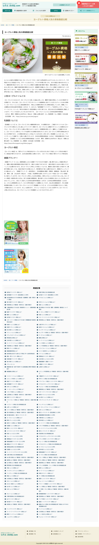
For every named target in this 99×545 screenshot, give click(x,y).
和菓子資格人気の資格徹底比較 (47, 292)
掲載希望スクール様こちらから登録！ (88, 5)
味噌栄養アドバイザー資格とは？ (15, 359)
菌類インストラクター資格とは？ (47, 478)
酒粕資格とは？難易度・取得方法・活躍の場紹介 (51, 462)
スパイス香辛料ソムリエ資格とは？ (48, 351)
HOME (2, 25)
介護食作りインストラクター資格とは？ (49, 376)
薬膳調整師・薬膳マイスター (46, 361)
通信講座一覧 (32, 534)
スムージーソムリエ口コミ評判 (15, 436)
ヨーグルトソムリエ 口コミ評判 (47, 447)
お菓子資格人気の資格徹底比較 (15, 455)
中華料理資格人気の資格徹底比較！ (16, 496)
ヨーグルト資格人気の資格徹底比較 (48, 455)
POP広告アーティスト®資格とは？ (85, 109)
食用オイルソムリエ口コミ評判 (47, 394)
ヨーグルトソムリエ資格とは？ (15, 417)
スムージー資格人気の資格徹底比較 (48, 441)
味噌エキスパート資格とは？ (46, 473)
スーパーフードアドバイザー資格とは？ (17, 511)
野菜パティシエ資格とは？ (13, 348)
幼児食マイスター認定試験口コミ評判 (48, 295)
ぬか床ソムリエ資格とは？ (13, 486)
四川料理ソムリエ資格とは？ (14, 330)
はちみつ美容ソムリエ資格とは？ (15, 484)
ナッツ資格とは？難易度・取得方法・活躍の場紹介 (52, 486)
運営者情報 (80, 536)
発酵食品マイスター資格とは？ (47, 356)
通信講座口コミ (57, 534)
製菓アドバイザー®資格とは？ (14, 312)
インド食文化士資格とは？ (45, 514)
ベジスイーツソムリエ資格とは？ (15, 376)
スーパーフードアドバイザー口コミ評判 (17, 452)
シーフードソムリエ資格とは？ (47, 340)
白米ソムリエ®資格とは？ (45, 410)
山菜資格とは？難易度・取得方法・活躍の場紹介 (19, 394)
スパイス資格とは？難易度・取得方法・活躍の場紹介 (20, 410)
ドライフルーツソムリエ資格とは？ (48, 348)
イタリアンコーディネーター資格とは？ (49, 400)
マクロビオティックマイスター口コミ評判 (49, 436)
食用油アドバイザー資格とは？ (15, 292)
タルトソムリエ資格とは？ (13, 493)
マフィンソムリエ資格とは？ (14, 332)
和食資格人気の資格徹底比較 (46, 433)
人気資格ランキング (64, 5)
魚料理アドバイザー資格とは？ (15, 501)
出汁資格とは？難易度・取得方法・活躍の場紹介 (19, 462)
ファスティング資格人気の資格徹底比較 (17, 473)
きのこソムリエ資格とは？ (13, 481)
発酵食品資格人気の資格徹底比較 (15, 447)
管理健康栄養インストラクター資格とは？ (49, 493)
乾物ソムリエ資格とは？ (45, 468)
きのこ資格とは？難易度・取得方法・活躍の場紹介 (52, 460)
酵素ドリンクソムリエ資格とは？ (15, 514)
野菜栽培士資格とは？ (12, 338)
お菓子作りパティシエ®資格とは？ (47, 324)
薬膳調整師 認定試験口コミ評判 (47, 415)
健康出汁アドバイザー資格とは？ (15, 444)
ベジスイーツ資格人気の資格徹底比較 (16, 404)
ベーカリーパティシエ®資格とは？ (15, 389)
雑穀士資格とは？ (43, 338)
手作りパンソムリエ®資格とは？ (47, 302)
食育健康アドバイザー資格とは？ (15, 384)
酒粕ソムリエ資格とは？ (45, 305)
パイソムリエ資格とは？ (45, 353)
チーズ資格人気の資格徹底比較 (47, 476)
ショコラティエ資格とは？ (13, 517)
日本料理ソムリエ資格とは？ (14, 340)
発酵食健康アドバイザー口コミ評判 (16, 441)
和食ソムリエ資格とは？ (45, 314)
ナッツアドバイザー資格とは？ (15, 509)
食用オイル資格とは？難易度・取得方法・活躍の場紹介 (21, 423)
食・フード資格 (10, 25)
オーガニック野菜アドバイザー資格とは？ (49, 312)
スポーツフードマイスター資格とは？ (48, 392)
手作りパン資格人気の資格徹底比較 (48, 378)
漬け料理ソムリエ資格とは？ (14, 361)
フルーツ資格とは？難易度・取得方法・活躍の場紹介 (52, 457)
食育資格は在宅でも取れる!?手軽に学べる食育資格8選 (20, 353)
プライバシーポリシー (83, 531)
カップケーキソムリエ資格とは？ (47, 330)
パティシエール (11, 364)
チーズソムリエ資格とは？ (45, 335)
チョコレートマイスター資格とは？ (48, 517)
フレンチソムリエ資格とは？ (46, 404)
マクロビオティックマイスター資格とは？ (49, 384)
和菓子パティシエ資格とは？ (14, 327)
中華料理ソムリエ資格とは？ (46, 417)
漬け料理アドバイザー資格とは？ (15, 302)
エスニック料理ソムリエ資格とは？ (16, 378)
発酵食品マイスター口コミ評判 (15, 439)
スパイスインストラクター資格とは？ (16, 431)
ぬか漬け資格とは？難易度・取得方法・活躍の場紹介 (20, 457)
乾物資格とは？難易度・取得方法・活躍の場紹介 (51, 496)
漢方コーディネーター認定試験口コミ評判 (49, 412)
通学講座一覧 (32, 531)
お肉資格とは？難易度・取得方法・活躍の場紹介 (19, 478)
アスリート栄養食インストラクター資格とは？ (51, 484)
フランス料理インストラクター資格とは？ (49, 439)
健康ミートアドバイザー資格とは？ (48, 501)
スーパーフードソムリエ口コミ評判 (48, 428)
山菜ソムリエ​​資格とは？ (13, 407)
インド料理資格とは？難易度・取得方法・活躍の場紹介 (53, 345)
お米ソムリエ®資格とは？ (13, 489)
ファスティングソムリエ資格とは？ (16, 470)
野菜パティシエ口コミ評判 (13, 420)
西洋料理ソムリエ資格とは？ (46, 420)
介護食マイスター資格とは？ (46, 364)
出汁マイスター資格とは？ (13, 499)
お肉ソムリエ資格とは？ (13, 386)
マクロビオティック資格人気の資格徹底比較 (50, 444)
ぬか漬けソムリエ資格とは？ (46, 397)
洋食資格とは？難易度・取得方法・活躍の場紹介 (19, 345)
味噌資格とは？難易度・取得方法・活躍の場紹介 (19, 305)
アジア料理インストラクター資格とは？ (49, 499)
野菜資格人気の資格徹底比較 (14, 465)
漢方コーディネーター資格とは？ (47, 431)
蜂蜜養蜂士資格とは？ (12, 371)
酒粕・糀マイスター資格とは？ (15, 356)
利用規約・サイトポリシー (84, 534)
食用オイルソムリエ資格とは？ (47, 327)
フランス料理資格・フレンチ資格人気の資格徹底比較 (52, 465)
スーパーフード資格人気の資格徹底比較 (49, 423)
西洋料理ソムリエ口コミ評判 (46, 449)
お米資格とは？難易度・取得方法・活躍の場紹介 (51, 511)
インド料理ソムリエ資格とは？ (47, 343)
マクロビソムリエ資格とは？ (46, 297)
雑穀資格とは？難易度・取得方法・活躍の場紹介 (51, 389)
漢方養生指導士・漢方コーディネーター (17, 415)
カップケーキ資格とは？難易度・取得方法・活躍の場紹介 (53, 332)
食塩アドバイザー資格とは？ (14, 381)
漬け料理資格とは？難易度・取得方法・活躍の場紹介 (20, 412)
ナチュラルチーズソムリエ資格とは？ (16, 335)
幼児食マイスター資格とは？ (14, 317)
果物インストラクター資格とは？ (15, 428)
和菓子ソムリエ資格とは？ (13, 324)
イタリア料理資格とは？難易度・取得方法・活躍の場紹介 (53, 425)
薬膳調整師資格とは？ (12, 351)
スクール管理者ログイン (89, 10)
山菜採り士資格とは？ (44, 367)
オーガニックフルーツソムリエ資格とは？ (49, 407)
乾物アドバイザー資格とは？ (14, 397)
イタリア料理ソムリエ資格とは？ (15, 392)
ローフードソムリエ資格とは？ (47, 470)
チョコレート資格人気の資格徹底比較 (48, 386)
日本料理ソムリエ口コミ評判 (46, 359)
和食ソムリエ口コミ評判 (13, 433)
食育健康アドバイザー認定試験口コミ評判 (17, 295)
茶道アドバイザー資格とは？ (83, 69)
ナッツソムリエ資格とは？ (45, 509)
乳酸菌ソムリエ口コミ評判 (13, 449)
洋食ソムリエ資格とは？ (13, 468)
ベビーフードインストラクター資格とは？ (49, 317)
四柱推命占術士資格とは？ (82, 128)
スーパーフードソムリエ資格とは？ (16, 343)
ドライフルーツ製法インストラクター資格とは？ (51, 381)
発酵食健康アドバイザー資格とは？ (48, 452)
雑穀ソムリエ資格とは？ (13, 314)
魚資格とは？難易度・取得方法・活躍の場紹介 (19, 504)
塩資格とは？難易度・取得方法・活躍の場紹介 (19, 460)
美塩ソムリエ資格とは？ (13, 476)
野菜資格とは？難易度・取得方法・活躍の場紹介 (51, 320)
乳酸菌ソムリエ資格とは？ (13, 425)
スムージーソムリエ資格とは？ (47, 481)
